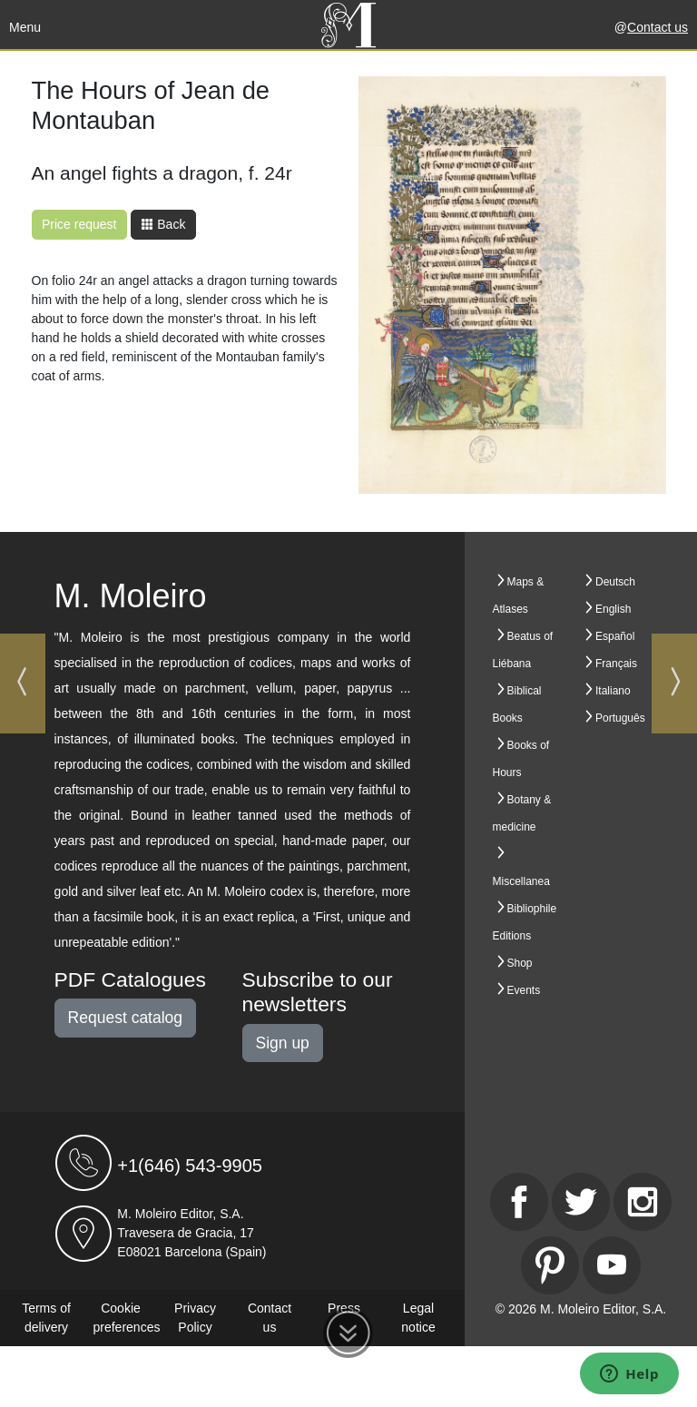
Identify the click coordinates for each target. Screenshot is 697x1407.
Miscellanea (521, 881)
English (613, 609)
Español (614, 636)
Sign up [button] (282, 1043)
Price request (79, 224)
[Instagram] (643, 1202)
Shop (520, 963)
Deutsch (615, 582)
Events (524, 990)
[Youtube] (612, 1265)
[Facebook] (519, 1202)
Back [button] (163, 224)
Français (616, 663)
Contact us (657, 27)
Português (620, 718)
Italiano (613, 690)
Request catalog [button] (125, 1018)
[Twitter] (581, 1202)
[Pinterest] (550, 1265)
